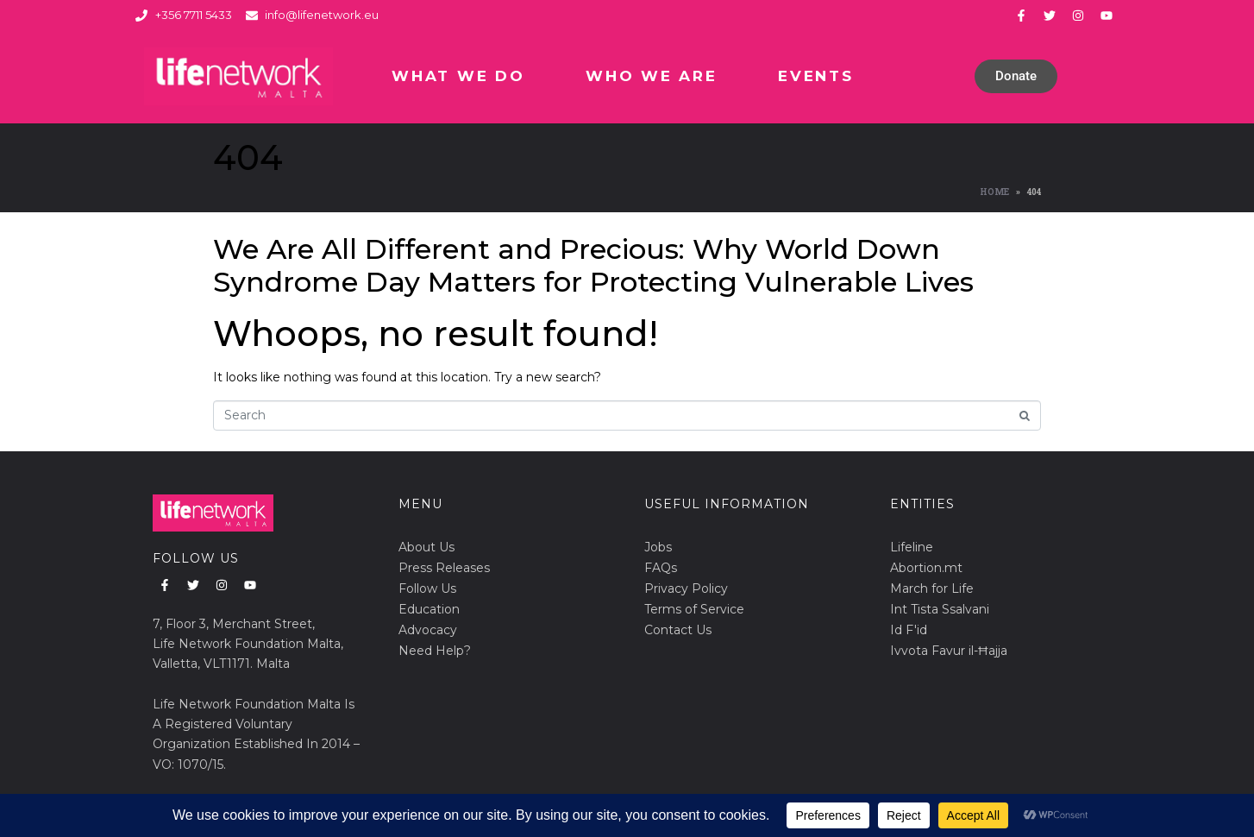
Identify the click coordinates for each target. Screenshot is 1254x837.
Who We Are (651, 76)
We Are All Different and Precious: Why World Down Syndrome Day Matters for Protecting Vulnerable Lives (593, 265)
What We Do (458, 76)
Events (815, 76)
